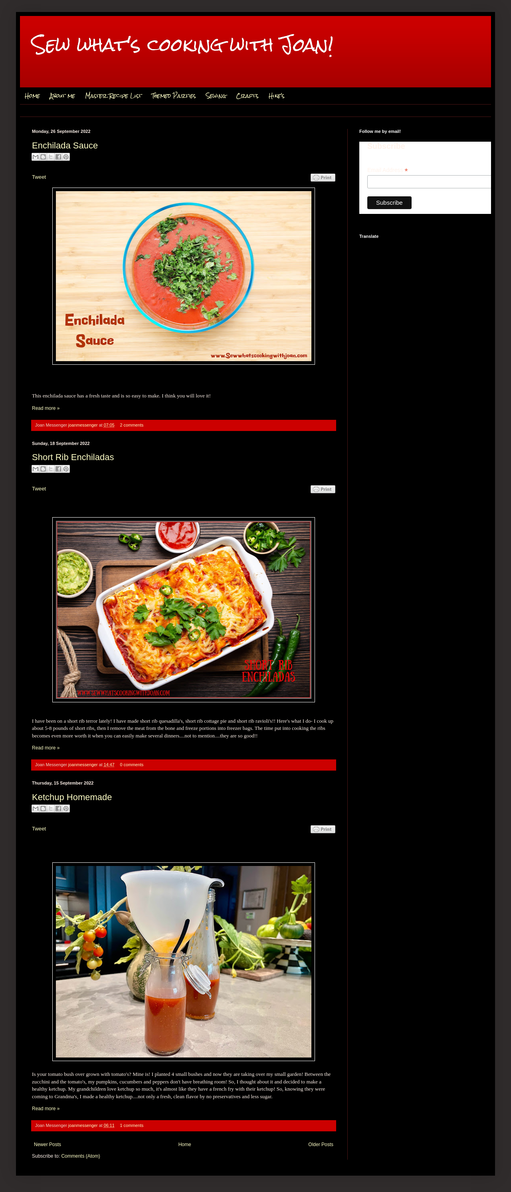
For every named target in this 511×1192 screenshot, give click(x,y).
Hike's (277, 95)
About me (62, 95)
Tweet (39, 177)
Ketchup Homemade (72, 797)
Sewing (216, 95)
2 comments (132, 425)
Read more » (45, 408)
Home (32, 95)
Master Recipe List (113, 95)
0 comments (132, 764)
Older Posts (320, 1144)
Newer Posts (47, 1144)
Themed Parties (174, 95)
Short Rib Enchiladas (73, 457)
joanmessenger (83, 425)
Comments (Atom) (80, 1156)
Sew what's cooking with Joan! (182, 44)
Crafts (247, 95)
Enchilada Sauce (65, 145)
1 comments (132, 1125)
